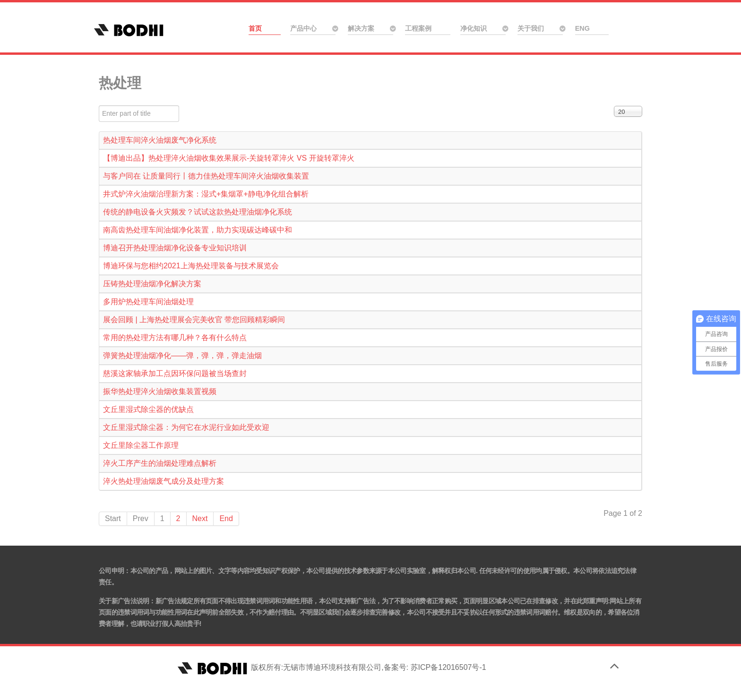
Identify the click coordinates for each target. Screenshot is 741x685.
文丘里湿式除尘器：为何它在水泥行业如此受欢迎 (186, 427)
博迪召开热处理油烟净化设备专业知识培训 (175, 248)
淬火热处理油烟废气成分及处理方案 (163, 481)
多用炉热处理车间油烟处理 (148, 302)
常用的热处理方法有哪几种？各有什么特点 (175, 338)
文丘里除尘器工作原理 (141, 445)
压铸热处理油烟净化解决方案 (152, 284)
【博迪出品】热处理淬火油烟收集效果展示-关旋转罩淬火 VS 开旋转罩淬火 (228, 158)
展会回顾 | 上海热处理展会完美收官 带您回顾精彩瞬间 (194, 320)
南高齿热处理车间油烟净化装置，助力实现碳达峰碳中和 (197, 230)
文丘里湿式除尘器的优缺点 (148, 409)
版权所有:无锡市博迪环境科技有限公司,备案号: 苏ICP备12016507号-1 (330, 667)
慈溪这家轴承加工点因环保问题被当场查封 (175, 373)
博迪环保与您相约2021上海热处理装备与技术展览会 (191, 266)
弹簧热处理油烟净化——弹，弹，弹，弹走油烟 (182, 355)
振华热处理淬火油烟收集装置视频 (159, 391)
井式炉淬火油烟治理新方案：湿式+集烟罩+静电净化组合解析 (206, 194)
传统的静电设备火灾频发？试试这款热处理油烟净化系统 (197, 212)
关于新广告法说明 (124, 601)
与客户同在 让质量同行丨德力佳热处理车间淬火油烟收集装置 (206, 176)
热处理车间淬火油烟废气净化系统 (159, 140)
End (226, 518)
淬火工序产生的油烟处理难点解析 (159, 463)
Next (200, 518)
